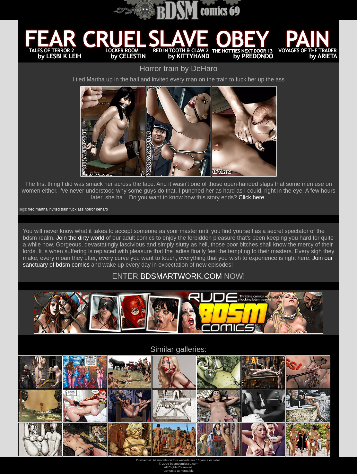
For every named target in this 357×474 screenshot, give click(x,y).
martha (42, 209)
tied (31, 209)
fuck (72, 209)
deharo (102, 209)
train (64, 209)
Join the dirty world (80, 238)
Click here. (252, 197)
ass (81, 209)
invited (54, 209)
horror (90, 209)
